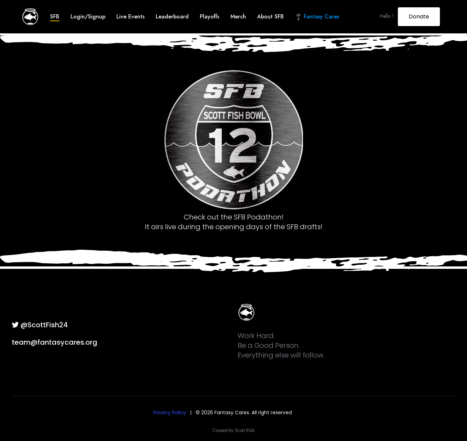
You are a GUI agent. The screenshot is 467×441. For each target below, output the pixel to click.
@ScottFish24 (40, 325)
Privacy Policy (169, 412)
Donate (419, 17)
